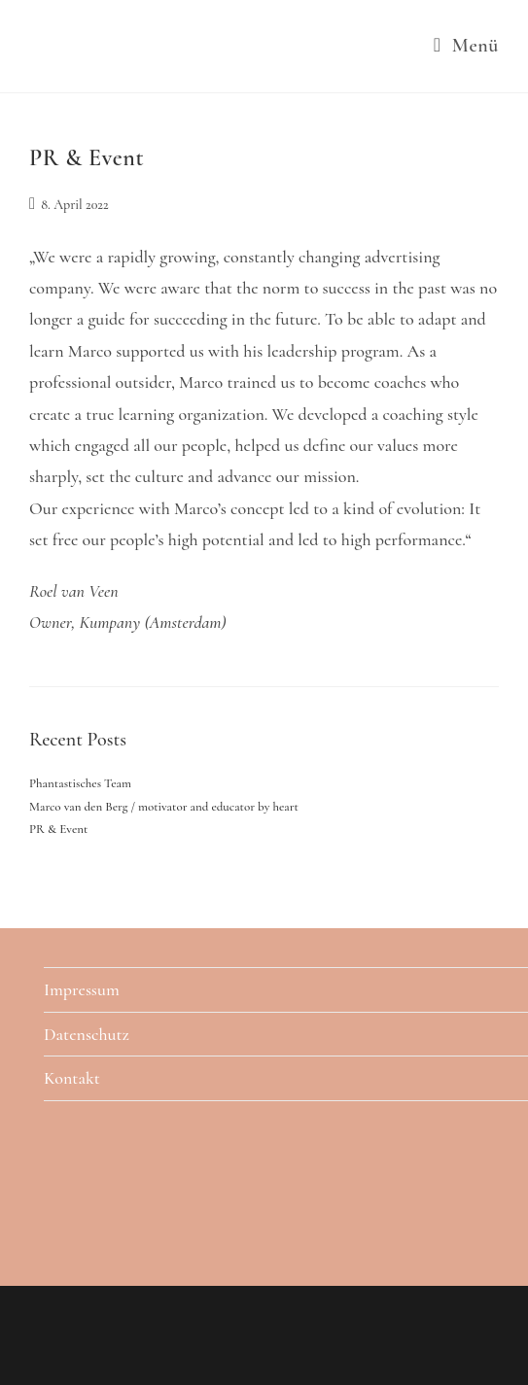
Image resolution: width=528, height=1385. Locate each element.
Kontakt (72, 1078)
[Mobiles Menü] (466, 46)
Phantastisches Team (80, 783)
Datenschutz (86, 1034)
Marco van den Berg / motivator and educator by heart (164, 806)
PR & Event (86, 158)
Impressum (82, 989)
